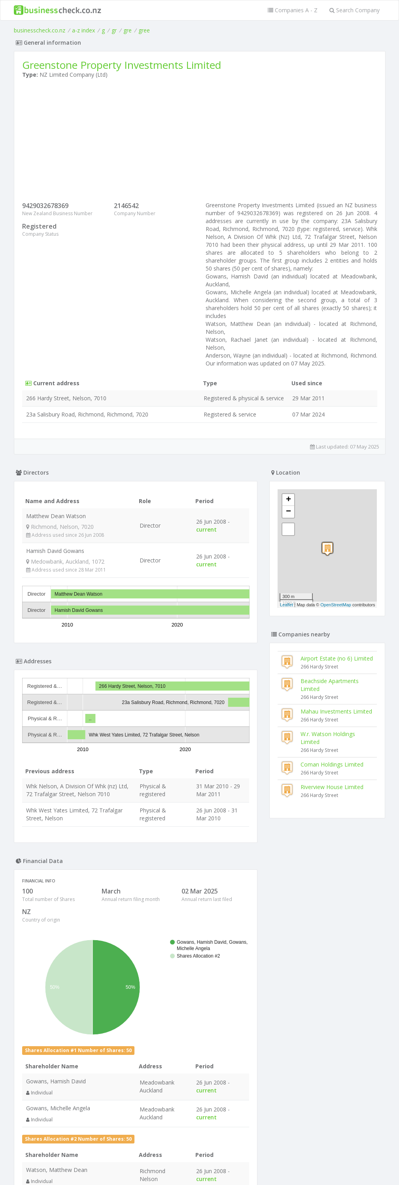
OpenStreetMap (335, 604)
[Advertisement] (199, 142)
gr (114, 30)
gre (127, 30)
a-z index (83, 30)
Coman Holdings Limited (332, 764)
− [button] (288, 512)
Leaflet (286, 604)
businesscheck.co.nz (39, 30)
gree (144, 30)
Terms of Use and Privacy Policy (200, 1163)
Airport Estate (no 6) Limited (337, 658)
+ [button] (288, 500)
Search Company (354, 10)
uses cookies (154, 1170)
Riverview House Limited (332, 787)
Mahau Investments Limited (336, 711)
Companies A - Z (293, 10)
